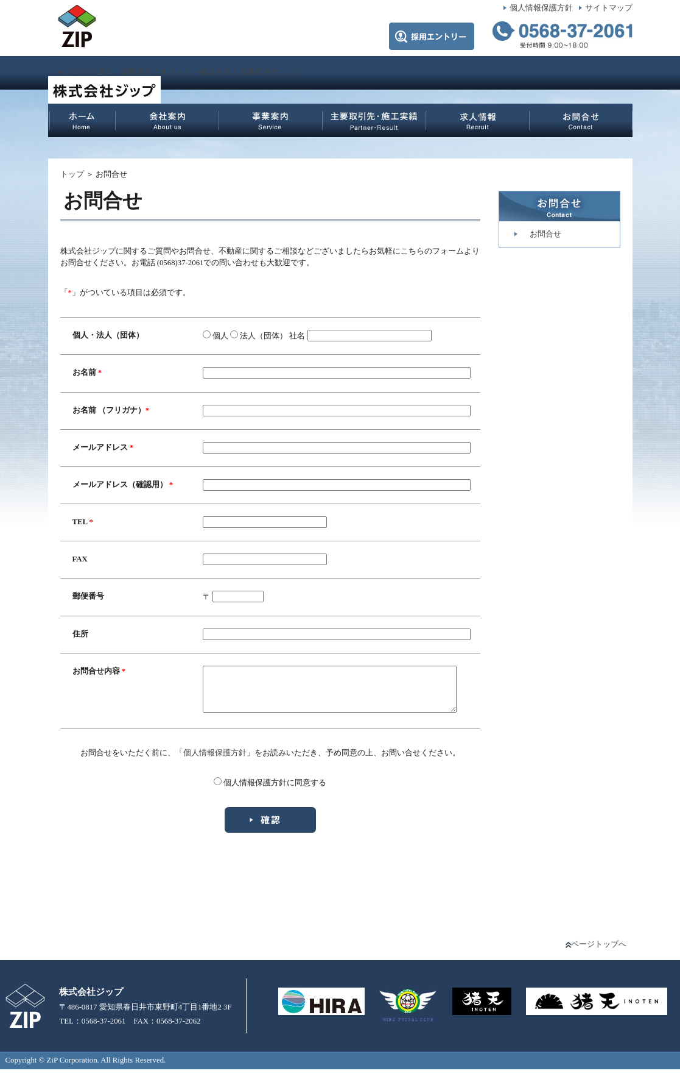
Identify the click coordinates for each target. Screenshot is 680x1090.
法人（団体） (244, 336)
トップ (72, 174)
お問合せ (545, 234)
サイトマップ (609, 8)
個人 (201, 336)
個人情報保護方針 (541, 8)
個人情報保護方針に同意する (274, 803)
